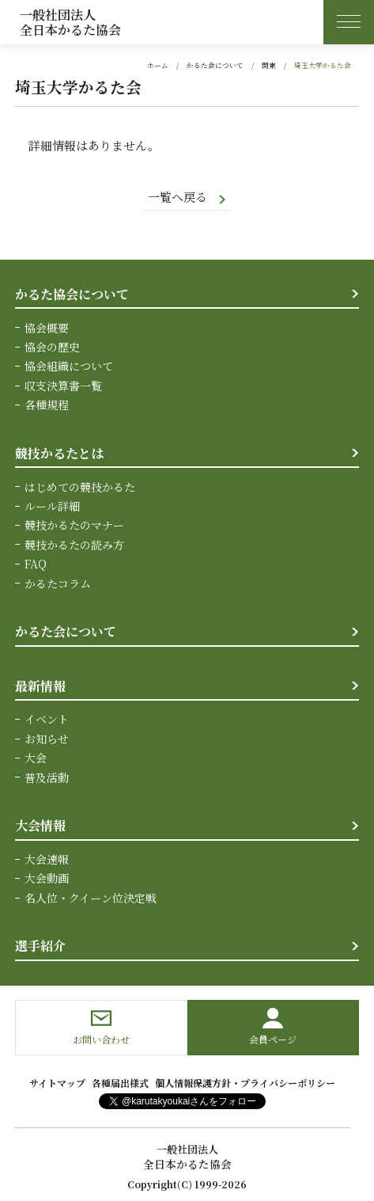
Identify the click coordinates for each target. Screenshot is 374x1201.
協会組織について (69, 366)
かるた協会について (72, 294)
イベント (47, 719)
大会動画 (47, 878)
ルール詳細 (52, 506)
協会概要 (47, 328)
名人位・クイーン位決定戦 (91, 897)
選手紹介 (40, 946)
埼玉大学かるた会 (322, 65)
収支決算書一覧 (63, 385)
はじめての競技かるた (80, 486)
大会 (36, 758)
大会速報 (47, 859)
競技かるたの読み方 (74, 545)
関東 (269, 65)
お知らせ (47, 738)
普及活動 (47, 777)
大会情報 (40, 825)
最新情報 (40, 685)
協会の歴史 (52, 347)
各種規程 (47, 404)
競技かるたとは (59, 452)
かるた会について (215, 65)
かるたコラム (58, 583)
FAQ (36, 564)
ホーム (157, 65)
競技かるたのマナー (74, 525)
